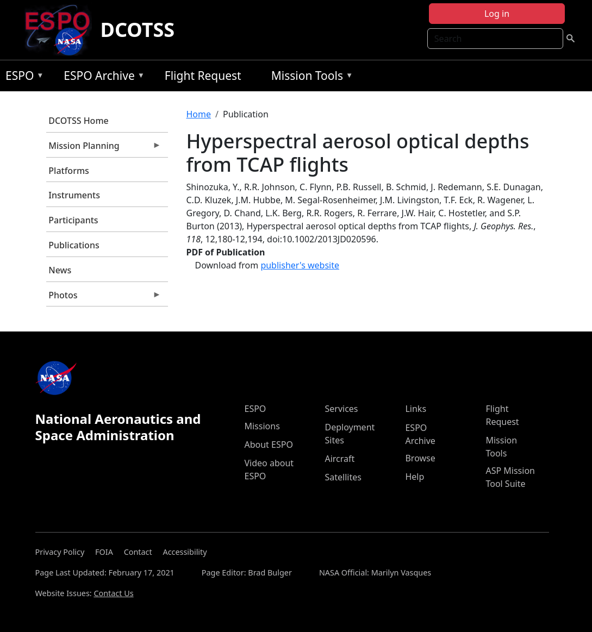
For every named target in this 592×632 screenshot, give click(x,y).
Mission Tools (309, 77)
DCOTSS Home (78, 121)
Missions (261, 426)
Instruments (74, 195)
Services (341, 409)
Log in (496, 14)
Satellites (343, 477)
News (59, 270)
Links (415, 409)
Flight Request (203, 75)
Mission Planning (103, 148)
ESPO (22, 77)
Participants (73, 220)
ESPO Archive (101, 77)
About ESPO (268, 444)
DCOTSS (138, 29)
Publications (73, 245)
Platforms (68, 171)
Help (414, 477)
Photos (103, 297)
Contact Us (113, 593)
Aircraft (339, 459)
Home (198, 114)
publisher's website (299, 265)
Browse (420, 458)
